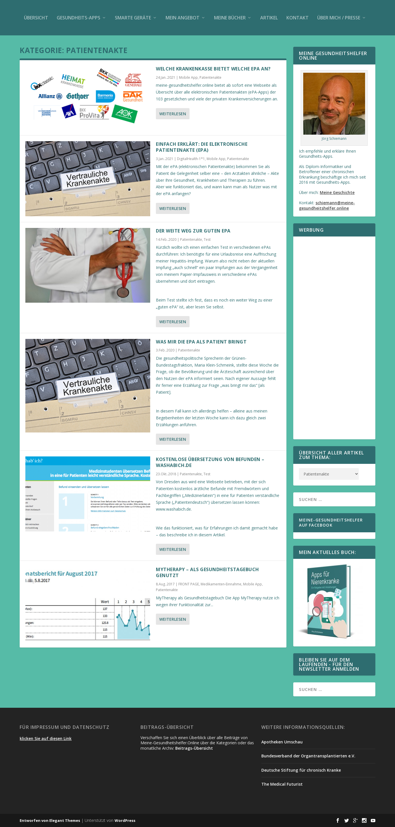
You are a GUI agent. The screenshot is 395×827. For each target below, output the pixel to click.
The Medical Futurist (282, 784)
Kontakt (297, 18)
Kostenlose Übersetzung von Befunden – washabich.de (210, 462)
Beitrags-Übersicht (194, 748)
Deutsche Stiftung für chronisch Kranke (301, 770)
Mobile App (188, 77)
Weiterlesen (172, 113)
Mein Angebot (182, 18)
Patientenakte (210, 77)
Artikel (269, 18)
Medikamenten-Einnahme (221, 584)
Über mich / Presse (338, 18)
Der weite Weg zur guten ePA (193, 231)
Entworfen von (34, 820)
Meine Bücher (230, 18)
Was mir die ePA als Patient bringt (201, 342)
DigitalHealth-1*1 (191, 158)
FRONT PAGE (188, 584)
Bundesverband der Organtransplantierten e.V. (308, 756)
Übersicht (36, 18)
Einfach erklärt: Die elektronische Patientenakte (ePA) (201, 147)
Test (207, 239)
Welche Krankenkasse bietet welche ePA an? (213, 69)
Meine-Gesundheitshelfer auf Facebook (331, 522)
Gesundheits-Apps (78, 18)
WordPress (125, 820)
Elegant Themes (64, 820)
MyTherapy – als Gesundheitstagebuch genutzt (207, 572)
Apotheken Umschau (282, 742)
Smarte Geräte (133, 18)
